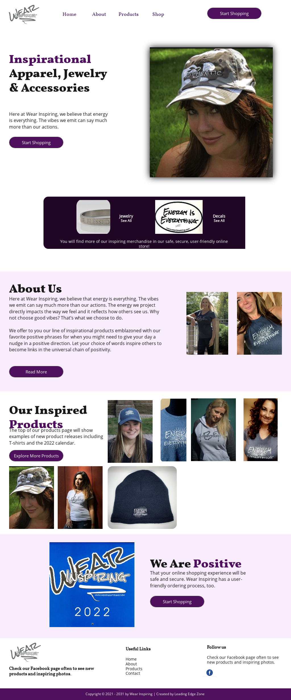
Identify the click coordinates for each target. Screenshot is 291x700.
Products (134, 668)
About (131, 664)
